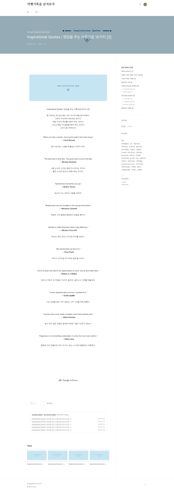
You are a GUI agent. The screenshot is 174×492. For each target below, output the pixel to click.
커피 (137, 158)
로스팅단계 (132, 147)
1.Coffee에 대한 (128, 89)
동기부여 (132, 158)
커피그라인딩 (131, 152)
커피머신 (123, 161)
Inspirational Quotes (128, 164)
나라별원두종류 (125, 170)
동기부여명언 (125, 149)
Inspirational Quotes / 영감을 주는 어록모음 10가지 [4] (50, 424)
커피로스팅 (124, 147)
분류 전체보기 (127, 67)
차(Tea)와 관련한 (37, 415)
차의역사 (133, 170)
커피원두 (132, 155)
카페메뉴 (139, 170)
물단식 (139, 167)
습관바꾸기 (143, 158)
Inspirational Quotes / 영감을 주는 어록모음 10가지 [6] (50, 419)
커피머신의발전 (125, 167)
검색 (140, 4)
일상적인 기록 (126, 82)
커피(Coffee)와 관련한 (130, 86)
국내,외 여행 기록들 (128, 79)
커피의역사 (139, 152)
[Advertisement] (68, 380)
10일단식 (132, 149)
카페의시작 (137, 144)
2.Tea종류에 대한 (128, 102)
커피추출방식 (125, 144)
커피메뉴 (133, 167)
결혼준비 (138, 149)
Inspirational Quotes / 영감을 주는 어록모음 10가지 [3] (50, 427)
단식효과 (123, 152)
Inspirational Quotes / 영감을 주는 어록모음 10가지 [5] (50, 421)
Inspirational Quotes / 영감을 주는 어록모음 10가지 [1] (50, 430)
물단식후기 (139, 147)
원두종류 (138, 155)
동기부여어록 (125, 158)
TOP (145, 484)
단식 (131, 144)
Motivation (124, 155)
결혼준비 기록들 (127, 108)
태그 (36, 12)
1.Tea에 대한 (127, 99)
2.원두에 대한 (127, 92)
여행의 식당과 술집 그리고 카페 (132, 75)
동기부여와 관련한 (50, 415)
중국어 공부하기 (127, 71)
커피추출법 (139, 161)
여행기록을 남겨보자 (41, 4)
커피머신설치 (131, 161)
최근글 (123, 126)
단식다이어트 (139, 164)
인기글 (130, 126)
